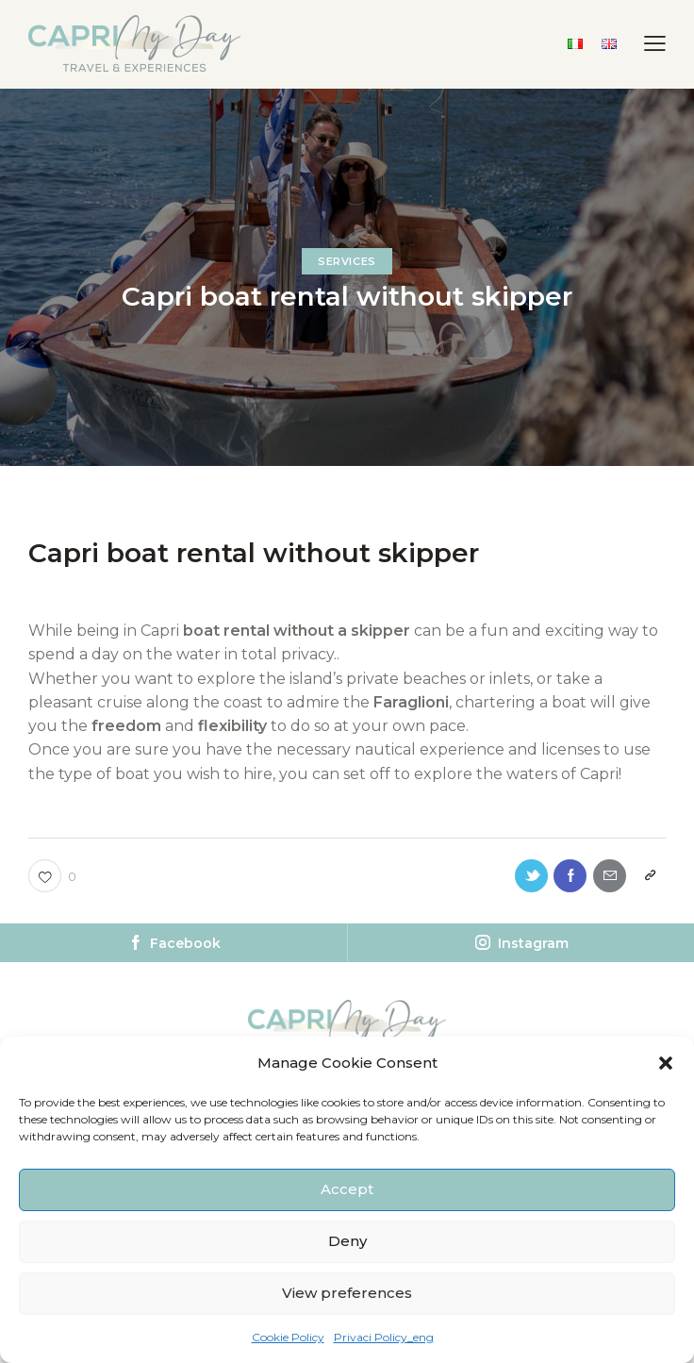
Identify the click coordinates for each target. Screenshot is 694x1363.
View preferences (347, 1293)
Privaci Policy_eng (384, 1337)
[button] (665, 1063)
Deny (347, 1241)
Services (347, 261)
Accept (347, 1189)
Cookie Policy (288, 1337)
